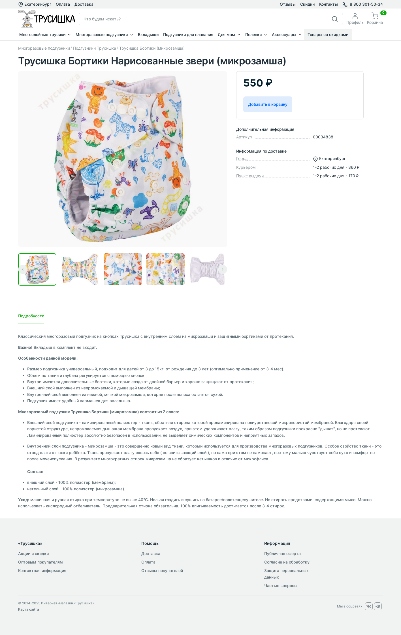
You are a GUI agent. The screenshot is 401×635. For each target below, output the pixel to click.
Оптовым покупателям (40, 562)
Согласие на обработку (287, 562)
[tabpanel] (200, 421)
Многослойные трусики (42, 34)
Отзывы (288, 4)
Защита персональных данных (286, 573)
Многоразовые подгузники (102, 34)
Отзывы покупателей (162, 570)
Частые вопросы (280, 585)
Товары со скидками (328, 34)
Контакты (328, 4)
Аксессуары (284, 34)
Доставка (83, 4)
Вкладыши (148, 34)
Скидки (307, 4)
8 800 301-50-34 (366, 4)
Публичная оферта (282, 553)
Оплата (63, 4)
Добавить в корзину (267, 104)
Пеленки (253, 34)
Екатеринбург (34, 4)
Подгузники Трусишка (94, 48)
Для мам (226, 34)
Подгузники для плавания (188, 34)
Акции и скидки (33, 553)
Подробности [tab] (31, 315)
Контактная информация (42, 570)
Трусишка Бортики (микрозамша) (152, 48)
